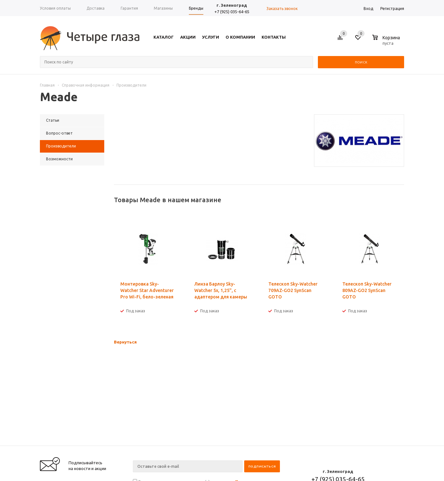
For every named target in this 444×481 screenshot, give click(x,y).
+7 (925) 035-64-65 (231, 11)
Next (399, 200)
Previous (388, 200)
